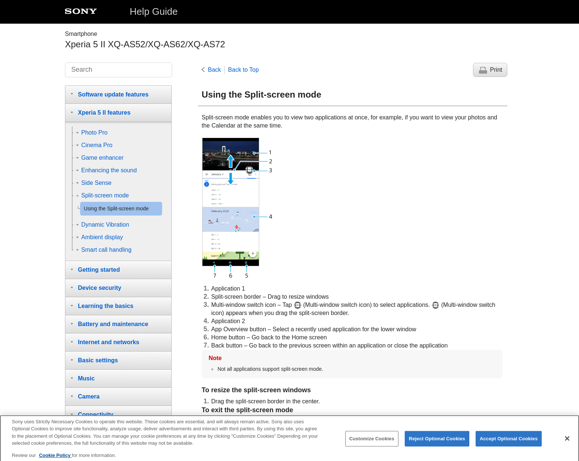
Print (496, 70)
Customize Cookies (371, 441)
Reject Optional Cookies (437, 441)
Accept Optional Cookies (509, 441)
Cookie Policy (55, 458)
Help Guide (154, 11)
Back (214, 70)
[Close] (567, 442)
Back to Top (243, 70)
